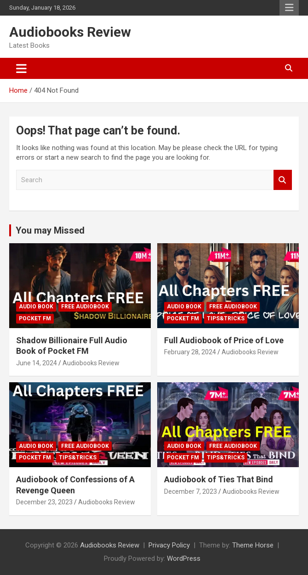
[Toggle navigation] (21, 68)
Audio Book (36, 306)
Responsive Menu (289, 8)
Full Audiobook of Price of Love (224, 340)
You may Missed (50, 230)
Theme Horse (253, 545)
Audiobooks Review (70, 32)
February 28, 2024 (190, 352)
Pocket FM (35, 318)
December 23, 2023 (44, 502)
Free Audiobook (85, 306)
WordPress (183, 558)
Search (283, 180)
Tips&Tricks (226, 318)
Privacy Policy (169, 545)
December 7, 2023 (190, 491)
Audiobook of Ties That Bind (218, 479)
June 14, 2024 (36, 363)
